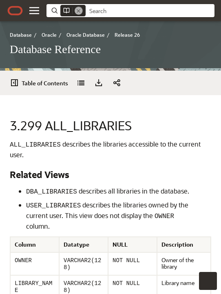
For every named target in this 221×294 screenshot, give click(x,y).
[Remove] (78, 10)
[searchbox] (150, 11)
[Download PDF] (98, 83)
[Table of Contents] (41, 83)
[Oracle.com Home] (15, 10)
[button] (34, 11)
